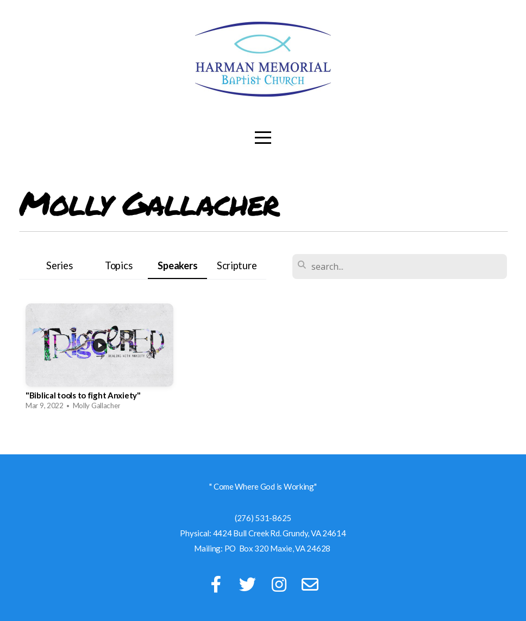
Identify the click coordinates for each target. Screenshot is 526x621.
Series (59, 265)
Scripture (236, 265)
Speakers (177, 265)
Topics (118, 265)
